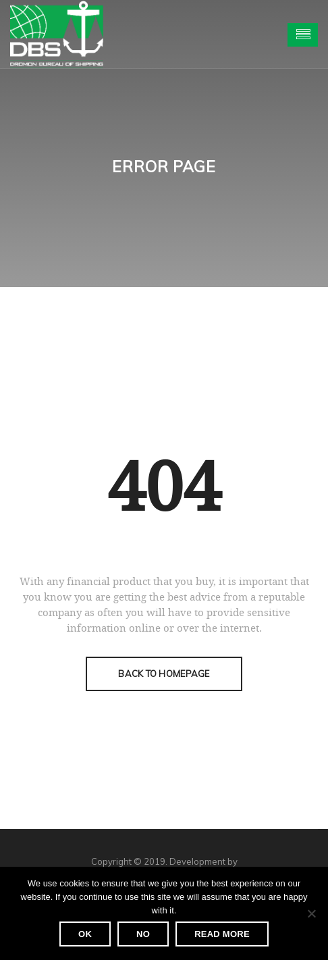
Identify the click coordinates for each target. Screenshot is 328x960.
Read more (222, 934)
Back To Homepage (163, 673)
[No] (311, 913)
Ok (85, 934)
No (143, 934)
